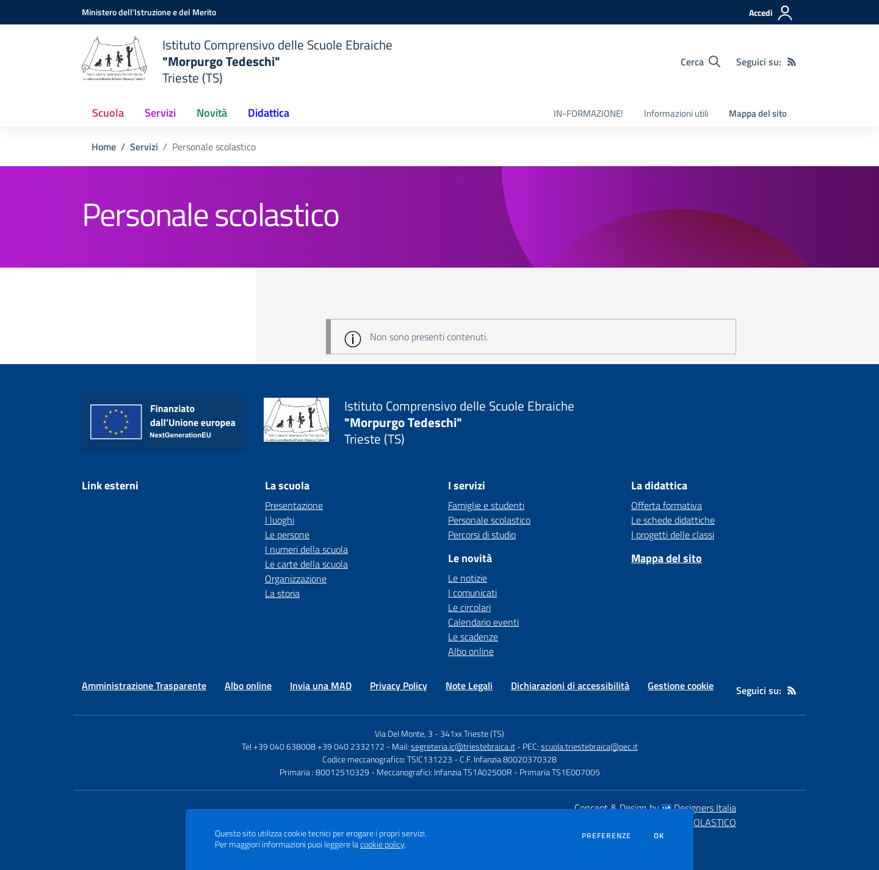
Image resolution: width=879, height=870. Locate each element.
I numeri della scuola (306, 549)
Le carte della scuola (306, 564)
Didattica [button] (268, 112)
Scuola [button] (108, 112)
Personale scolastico (489, 520)
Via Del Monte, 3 (404, 733)
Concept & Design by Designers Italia (655, 807)
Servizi (144, 146)
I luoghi (279, 520)
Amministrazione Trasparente (144, 685)
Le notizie (467, 578)
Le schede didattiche (673, 520)
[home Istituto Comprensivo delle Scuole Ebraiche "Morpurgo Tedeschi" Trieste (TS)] (237, 61)
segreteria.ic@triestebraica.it (463, 746)
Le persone (287, 534)
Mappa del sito (758, 113)
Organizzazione (296, 578)
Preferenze (606, 835)
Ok (659, 835)
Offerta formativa (666, 505)
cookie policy (382, 844)
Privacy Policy (398, 685)
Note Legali (469, 685)
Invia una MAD (321, 685)
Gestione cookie (681, 685)
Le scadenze (473, 636)
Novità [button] (212, 112)
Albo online (471, 651)
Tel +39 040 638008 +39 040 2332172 (313, 746)
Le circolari (469, 607)
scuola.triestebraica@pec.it (589, 746)
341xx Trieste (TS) (472, 733)
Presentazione (294, 505)
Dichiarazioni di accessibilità (570, 685)
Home (104, 146)
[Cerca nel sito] (700, 62)
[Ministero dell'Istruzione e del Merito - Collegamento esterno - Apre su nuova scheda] (149, 11)
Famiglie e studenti (486, 505)
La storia (282, 593)
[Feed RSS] (791, 61)
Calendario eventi (483, 622)
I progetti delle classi (672, 534)
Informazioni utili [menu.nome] (676, 113)
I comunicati (472, 592)
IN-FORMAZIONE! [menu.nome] (588, 113)
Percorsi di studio (482, 534)
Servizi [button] (160, 112)
